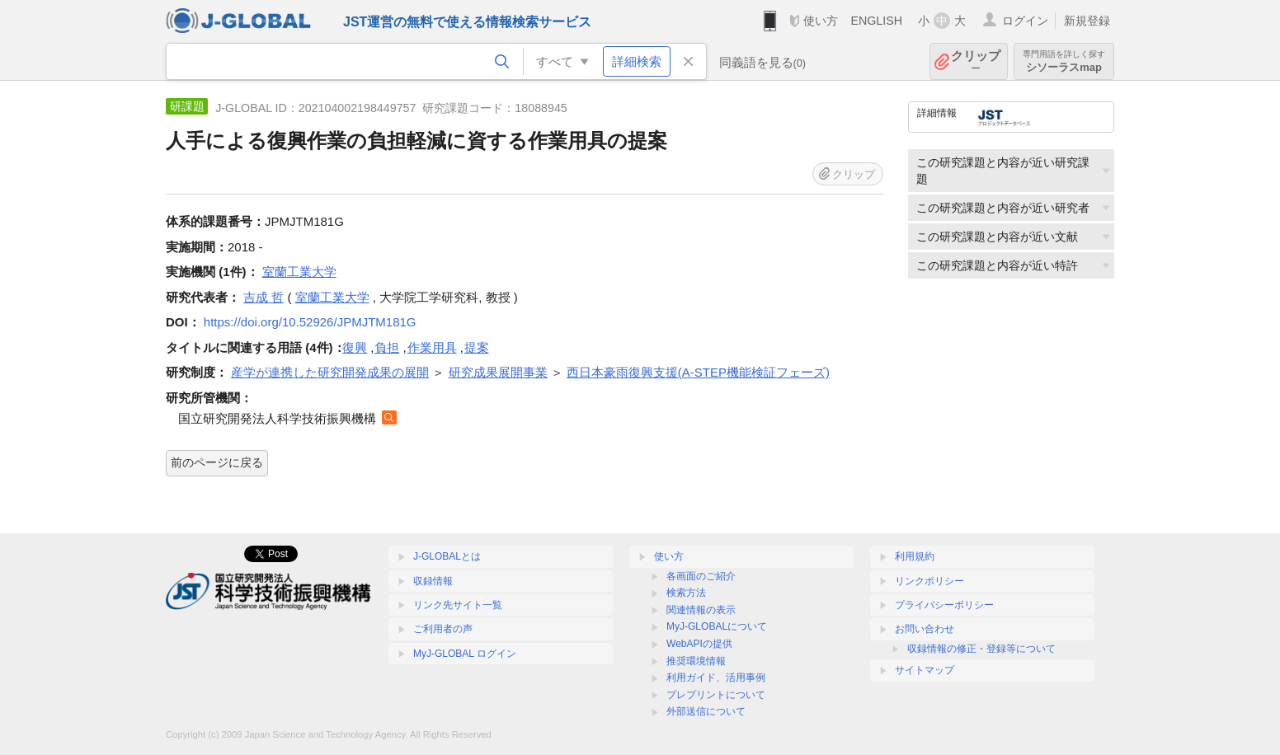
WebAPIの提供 (699, 643)
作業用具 (432, 347)
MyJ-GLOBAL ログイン (464, 653)
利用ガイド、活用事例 (715, 677)
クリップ (975, 61)
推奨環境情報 (696, 661)
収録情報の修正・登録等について (981, 648)
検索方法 (686, 592)
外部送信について (706, 711)
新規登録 (1087, 20)
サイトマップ (924, 670)
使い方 (820, 20)
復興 (354, 347)
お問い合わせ (924, 629)
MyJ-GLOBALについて (716, 626)
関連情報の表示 (701, 610)
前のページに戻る (217, 462)
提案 (476, 347)
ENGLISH (876, 20)
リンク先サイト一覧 (457, 605)
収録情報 (433, 581)
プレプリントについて (715, 695)
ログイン (1025, 20)
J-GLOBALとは (447, 556)
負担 (386, 347)
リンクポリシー (929, 581)
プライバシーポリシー (944, 605)
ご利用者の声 (443, 629)
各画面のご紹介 (701, 576)
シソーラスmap (1064, 61)
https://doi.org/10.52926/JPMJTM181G (310, 322)
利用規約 (914, 556)
